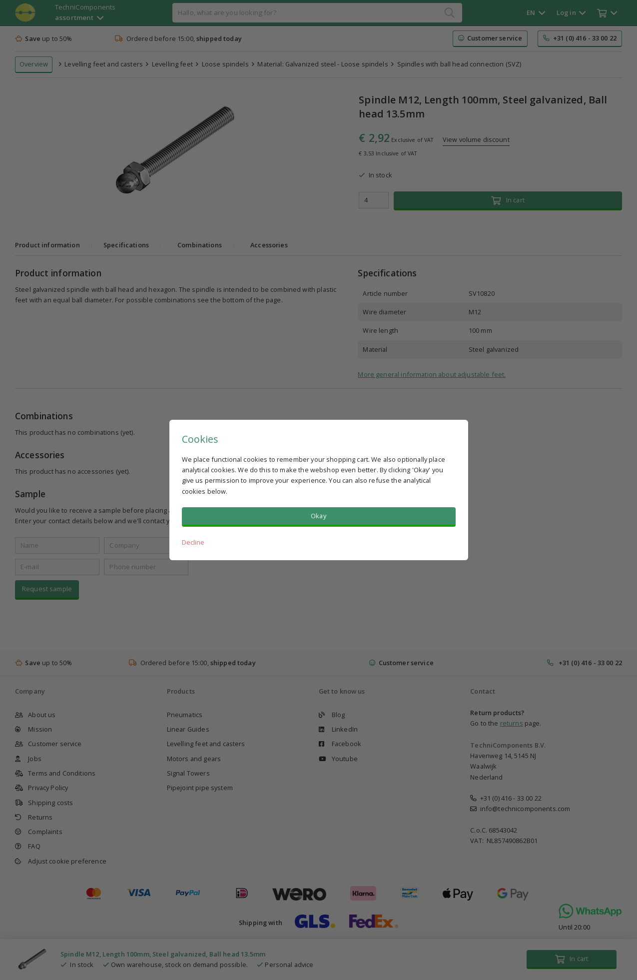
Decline (193, 542)
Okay (318, 515)
